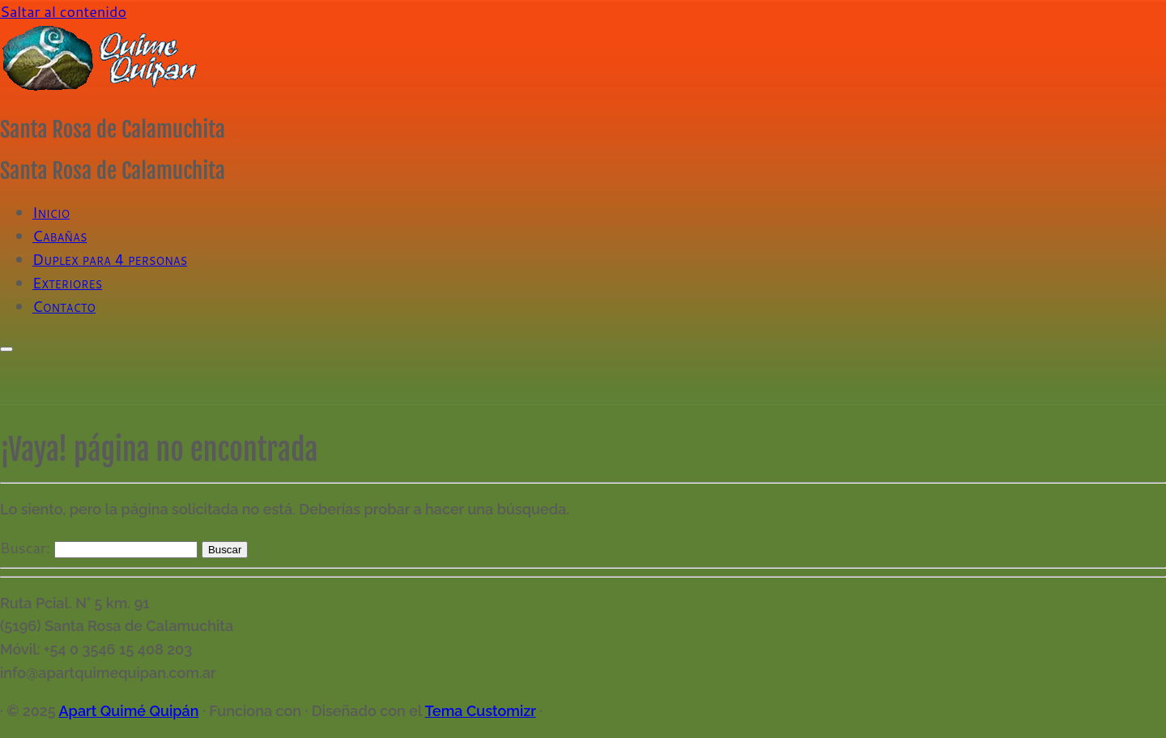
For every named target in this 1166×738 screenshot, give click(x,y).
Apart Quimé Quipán (128, 710)
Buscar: (25, 547)
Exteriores (67, 282)
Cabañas (59, 235)
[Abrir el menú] (6, 349)
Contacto (64, 306)
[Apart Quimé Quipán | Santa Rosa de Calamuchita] (101, 88)
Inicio (51, 212)
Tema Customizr (480, 710)
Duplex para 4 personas (109, 259)
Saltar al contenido (63, 11)
